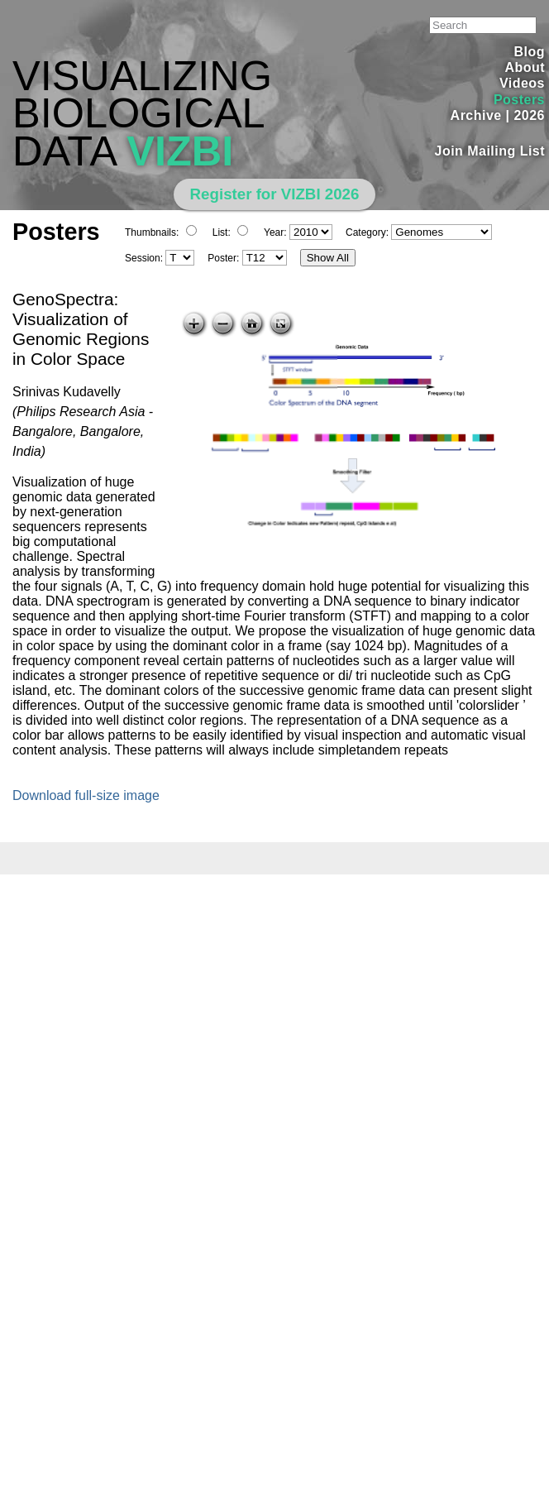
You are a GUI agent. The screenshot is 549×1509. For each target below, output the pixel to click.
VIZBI (180, 151)
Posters (519, 100)
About (524, 67)
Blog (529, 52)
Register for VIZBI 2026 (275, 194)
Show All (328, 258)
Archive (476, 115)
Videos (522, 83)
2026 (529, 115)
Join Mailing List (490, 151)
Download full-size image (86, 795)
